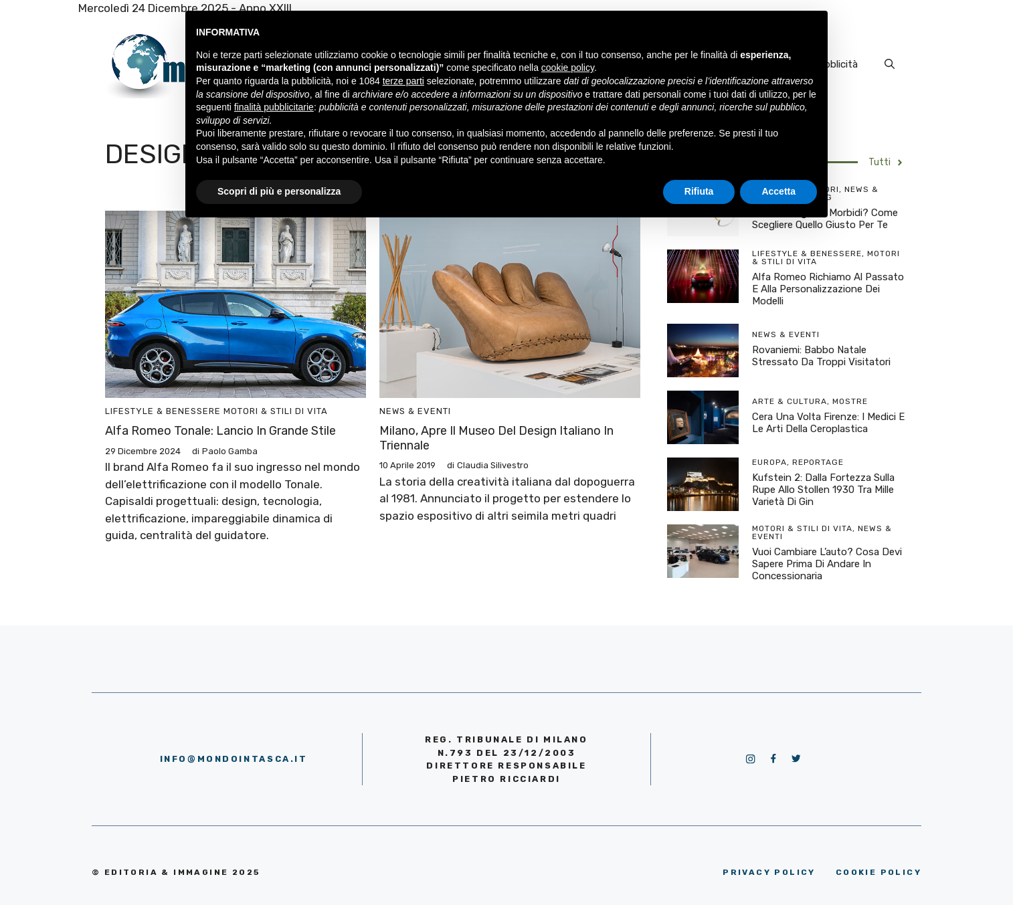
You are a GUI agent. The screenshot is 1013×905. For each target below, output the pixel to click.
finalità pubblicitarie (274, 107)
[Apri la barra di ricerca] (889, 64)
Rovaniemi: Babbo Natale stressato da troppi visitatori (821, 356)
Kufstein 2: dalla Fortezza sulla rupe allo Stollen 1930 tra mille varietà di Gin (823, 490)
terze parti (403, 81)
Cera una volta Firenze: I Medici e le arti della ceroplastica (828, 423)
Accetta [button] (778, 191)
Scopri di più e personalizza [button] (279, 191)
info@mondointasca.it (234, 759)
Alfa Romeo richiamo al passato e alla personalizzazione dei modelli (828, 289)
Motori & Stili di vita (275, 411)
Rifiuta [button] (699, 191)
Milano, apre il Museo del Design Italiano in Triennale (496, 438)
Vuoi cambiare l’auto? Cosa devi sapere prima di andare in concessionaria (827, 564)
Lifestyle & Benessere (163, 411)
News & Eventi (415, 411)
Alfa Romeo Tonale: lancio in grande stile (220, 430)
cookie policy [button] (567, 67)
